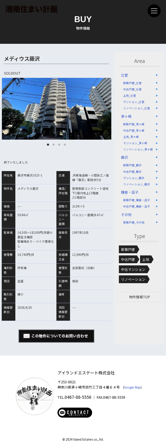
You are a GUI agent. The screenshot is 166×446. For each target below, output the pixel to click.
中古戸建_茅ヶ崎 (133, 130)
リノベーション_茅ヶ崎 (138, 149)
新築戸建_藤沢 (132, 165)
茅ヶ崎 (126, 116)
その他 (126, 214)
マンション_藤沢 (133, 178)
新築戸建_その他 (133, 222)
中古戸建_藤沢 (132, 172)
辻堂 (124, 75)
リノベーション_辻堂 (136, 108)
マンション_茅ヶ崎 (135, 143)
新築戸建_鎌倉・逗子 (136, 200)
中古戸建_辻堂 (132, 89)
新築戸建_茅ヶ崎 (133, 124)
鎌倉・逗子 (129, 192)
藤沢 (124, 157)
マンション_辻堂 (133, 102)
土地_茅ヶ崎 (131, 137)
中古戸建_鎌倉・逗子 (136, 206)
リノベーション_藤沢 (136, 184)
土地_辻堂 (129, 95)
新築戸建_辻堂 (132, 83)
